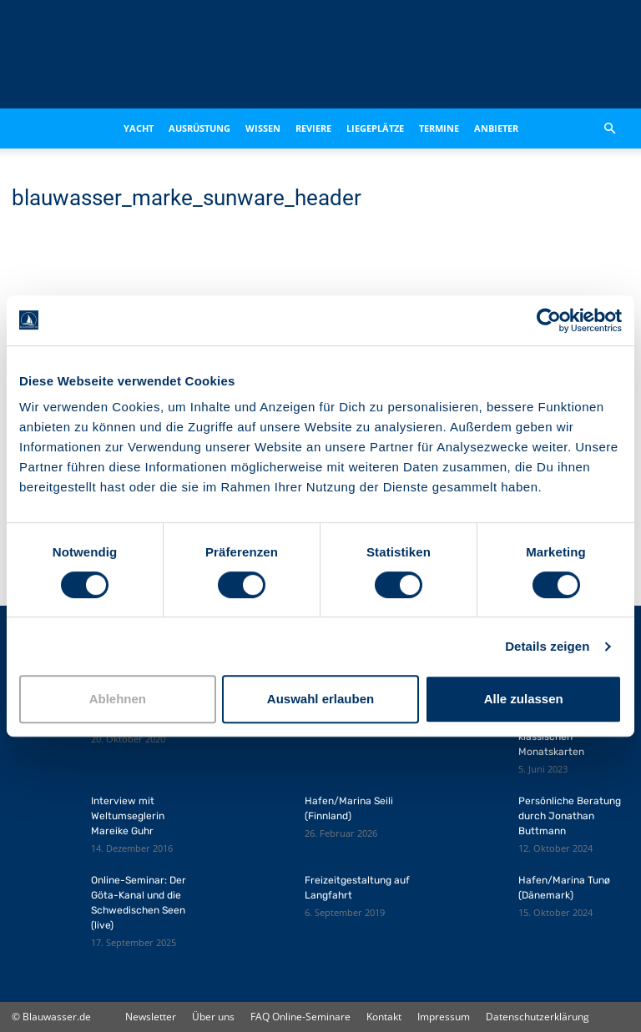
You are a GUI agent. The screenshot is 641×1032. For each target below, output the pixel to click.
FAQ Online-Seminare (300, 1016)
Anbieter (496, 128)
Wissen (262, 128)
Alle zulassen (523, 699)
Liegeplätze (375, 128)
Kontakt (383, 1016)
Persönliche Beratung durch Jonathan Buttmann (569, 816)
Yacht (139, 128)
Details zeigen (547, 646)
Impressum (443, 1016)
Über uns (213, 1016)
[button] (609, 128)
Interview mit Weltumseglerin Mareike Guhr (127, 816)
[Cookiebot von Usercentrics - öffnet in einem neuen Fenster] (549, 320)
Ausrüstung (199, 128)
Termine (439, 128)
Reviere (313, 128)
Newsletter (150, 1016)
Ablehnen (117, 699)
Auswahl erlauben (320, 699)
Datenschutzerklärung (537, 1016)
